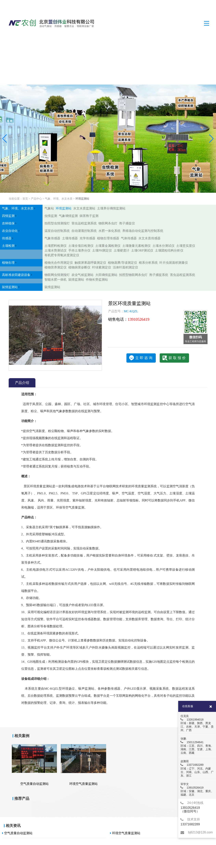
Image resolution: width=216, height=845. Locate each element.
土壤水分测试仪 (163, 245)
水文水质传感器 (149, 238)
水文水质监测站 (84, 208)
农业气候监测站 (82, 274)
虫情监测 (50, 215)
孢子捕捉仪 (127, 223)
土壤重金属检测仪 (108, 245)
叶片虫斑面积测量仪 (173, 262)
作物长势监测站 (97, 279)
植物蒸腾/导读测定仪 (122, 262)
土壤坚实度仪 (185, 245)
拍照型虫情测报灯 (57, 223)
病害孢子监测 (89, 215)
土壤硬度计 (121, 250)
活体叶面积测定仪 (125, 267)
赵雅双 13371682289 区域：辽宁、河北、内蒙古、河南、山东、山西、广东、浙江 (197, 768)
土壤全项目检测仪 (81, 245)
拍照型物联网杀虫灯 (133, 274)
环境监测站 (82, 198)
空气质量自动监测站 (17, 833)
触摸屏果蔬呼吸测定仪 (90, 262)
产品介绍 (22, 383)
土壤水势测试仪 (55, 250)
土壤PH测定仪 (102, 250)
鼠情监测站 (76, 279)
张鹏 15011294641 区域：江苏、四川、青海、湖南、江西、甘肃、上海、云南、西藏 (197, 745)
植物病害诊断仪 (79, 267)
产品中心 (36, 198)
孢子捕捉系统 (158, 274)
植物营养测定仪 (55, 267)
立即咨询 (144, 358)
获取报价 (178, 358)
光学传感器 (87, 238)
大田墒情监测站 (106, 274)
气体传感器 (129, 238)
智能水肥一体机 (55, 279)
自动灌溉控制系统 (84, 230)
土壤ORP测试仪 (142, 250)
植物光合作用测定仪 (58, 262)
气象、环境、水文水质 (58, 198)
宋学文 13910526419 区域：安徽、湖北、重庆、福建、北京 (197, 789)
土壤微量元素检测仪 (136, 245)
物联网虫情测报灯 (57, 274)
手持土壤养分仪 (79, 250)
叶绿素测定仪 (101, 267)
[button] (4, 138)
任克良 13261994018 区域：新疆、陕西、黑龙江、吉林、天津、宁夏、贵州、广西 (197, 723)
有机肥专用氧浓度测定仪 (61, 255)
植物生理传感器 (108, 238)
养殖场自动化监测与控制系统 (142, 230)
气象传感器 (52, 238)
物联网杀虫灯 (107, 223)
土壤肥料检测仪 (55, 245)
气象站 (49, 208)
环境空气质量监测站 (125, 833)
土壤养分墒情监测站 (111, 208)
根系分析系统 (148, 262)
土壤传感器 (70, 238)
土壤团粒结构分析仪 (169, 250)
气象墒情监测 (68, 215)
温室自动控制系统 (57, 230)
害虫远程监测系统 (84, 223)
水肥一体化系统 (109, 230)
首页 (25, 198)
